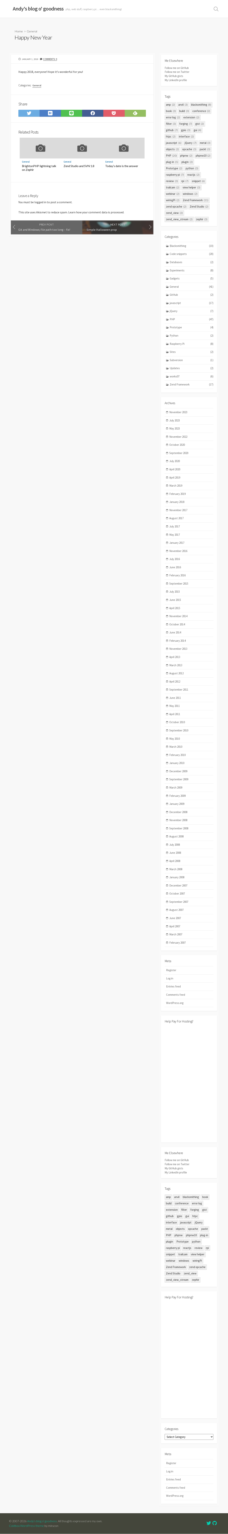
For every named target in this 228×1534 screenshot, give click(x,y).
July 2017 (174, 526)
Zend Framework (191, 384)
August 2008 (176, 836)
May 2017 (174, 534)
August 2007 (176, 910)
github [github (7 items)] (172, 130)
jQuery (191, 311)
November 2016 (178, 551)
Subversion (191, 360)
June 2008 (175, 853)
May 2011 (174, 706)
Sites (191, 352)
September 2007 (178, 902)
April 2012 (174, 681)
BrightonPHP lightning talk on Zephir (39, 168)
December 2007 (178, 885)
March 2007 (175, 934)
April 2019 (174, 477)
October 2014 (177, 624)
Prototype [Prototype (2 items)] (174, 168)
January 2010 (176, 763)
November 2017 (178, 510)
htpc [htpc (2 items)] (171, 136)
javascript (191, 303)
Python (191, 336)
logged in (40, 203)
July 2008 (174, 844)
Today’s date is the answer (121, 167)
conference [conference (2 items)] (201, 111)
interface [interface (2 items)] (186, 136)
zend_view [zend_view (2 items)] (174, 212)
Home (19, 31)
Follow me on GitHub (177, 68)
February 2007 (177, 942)
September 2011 (178, 689)
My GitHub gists (174, 76)
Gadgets (191, 278)
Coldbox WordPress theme (26, 1526)
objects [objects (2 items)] (172, 149)
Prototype (191, 327)
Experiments (191, 270)
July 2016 (174, 559)
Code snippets (191, 254)
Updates (191, 368)
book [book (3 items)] (171, 111)
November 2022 (178, 436)
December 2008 (178, 812)
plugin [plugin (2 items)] (187, 162)
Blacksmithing (191, 246)
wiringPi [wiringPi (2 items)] (172, 200)
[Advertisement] (189, 1083)
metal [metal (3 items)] (205, 142)
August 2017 (176, 518)
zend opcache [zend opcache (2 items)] (176, 206)
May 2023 (174, 428)
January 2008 (176, 877)
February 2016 (177, 575)
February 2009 (177, 796)
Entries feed (173, 986)
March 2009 (175, 787)
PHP (191, 319)
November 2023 (178, 412)
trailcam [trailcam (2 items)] (172, 187)
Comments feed (175, 995)
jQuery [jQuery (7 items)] (190, 142)
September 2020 (178, 453)
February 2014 (177, 640)
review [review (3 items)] (172, 181)
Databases (191, 262)
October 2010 (177, 722)
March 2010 (175, 746)
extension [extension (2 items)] (191, 117)
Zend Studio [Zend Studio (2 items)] (199, 206)
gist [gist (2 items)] (199, 123)
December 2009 (178, 771)
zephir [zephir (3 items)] (201, 219)
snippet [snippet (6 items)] (198, 181)
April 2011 (174, 714)
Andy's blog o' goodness (42, 1521)
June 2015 (175, 600)
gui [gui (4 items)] (197, 130)
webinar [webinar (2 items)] (172, 193)
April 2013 (174, 657)
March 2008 (175, 869)
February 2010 (177, 755)
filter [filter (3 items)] (171, 123)
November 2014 (178, 616)
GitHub (191, 295)
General (32, 31)
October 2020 (177, 445)
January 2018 (176, 502)
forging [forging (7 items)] (185, 123)
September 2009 (178, 779)
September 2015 (178, 583)
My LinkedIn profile (176, 80)
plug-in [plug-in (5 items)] (172, 162)
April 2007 (174, 926)
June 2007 (175, 918)
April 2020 (174, 469)
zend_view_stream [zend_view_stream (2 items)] (179, 219)
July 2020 (174, 461)
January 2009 (176, 804)
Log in (169, 978)
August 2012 (176, 673)
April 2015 (174, 608)
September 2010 (178, 730)
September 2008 (178, 828)
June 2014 (175, 632)
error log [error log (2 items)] (173, 117)
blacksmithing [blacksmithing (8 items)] (201, 104)
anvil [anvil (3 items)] (183, 104)
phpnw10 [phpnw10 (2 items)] (203, 155)
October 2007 (177, 893)
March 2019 (175, 485)
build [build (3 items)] (184, 111)
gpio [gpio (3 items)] (185, 130)
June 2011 (175, 698)
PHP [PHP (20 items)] (171, 155)
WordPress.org (175, 1003)
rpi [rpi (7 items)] (184, 181)
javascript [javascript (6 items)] (173, 142)
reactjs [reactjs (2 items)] (193, 174)
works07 (191, 376)
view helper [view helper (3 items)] (191, 187)
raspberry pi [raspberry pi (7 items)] (175, 174)
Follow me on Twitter (177, 72)
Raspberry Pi (191, 344)
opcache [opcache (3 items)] (189, 149)
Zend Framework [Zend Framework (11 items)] (195, 200)
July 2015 (174, 592)
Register (171, 970)
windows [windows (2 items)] (190, 193)
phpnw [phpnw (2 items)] (186, 155)
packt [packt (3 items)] (205, 149)
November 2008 (178, 820)
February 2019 (177, 494)
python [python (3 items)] (192, 168)
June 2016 (175, 567)
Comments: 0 (50, 59)
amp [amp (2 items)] (170, 104)
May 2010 (174, 738)
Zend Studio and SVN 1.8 (79, 167)
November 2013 (178, 649)
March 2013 (175, 665)
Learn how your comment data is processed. (96, 213)
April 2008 (174, 861)
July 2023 (174, 420)
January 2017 (176, 542)
